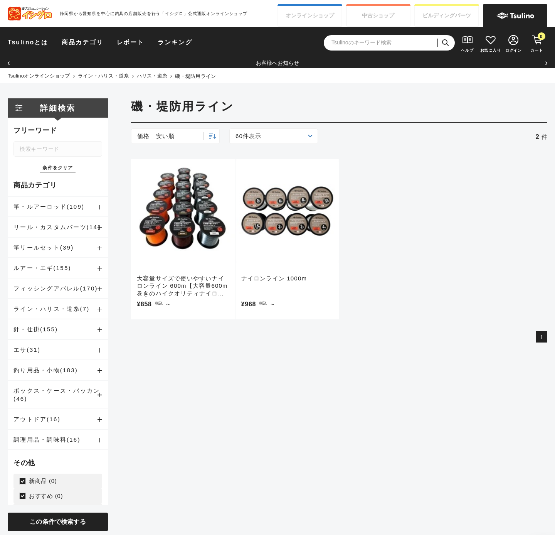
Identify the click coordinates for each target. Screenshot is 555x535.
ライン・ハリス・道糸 (103, 76)
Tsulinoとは (28, 42)
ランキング (175, 42)
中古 (378, 15)
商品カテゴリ (82, 42)
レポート (131, 42)
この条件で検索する (58, 521)
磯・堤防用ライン (195, 76)
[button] (8, 63)
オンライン (310, 15)
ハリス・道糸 (152, 76)
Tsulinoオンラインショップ (39, 76)
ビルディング (446, 15)
